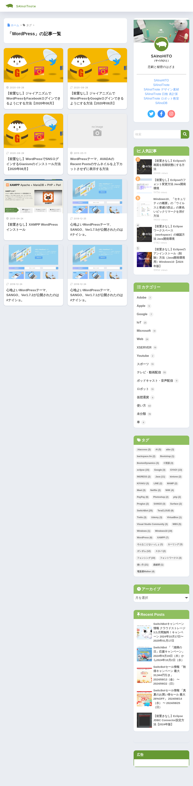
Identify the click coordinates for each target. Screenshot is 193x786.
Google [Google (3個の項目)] (159, 473)
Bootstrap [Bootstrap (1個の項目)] (167, 459)
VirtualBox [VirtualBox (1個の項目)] (174, 520)
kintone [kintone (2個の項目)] (175, 479)
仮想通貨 (146, 400)
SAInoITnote (25, 5)
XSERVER (147, 349)
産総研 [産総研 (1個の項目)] (158, 568)
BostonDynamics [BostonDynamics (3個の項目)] (148, 466)
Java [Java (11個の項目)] (160, 479)
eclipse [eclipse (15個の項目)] (143, 473)
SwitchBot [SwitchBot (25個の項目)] (145, 513)
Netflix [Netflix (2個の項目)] (155, 493)
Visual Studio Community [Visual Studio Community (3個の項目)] (152, 527)
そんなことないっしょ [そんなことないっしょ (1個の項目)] (150, 547)
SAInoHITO (161, 80)
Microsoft (147, 332)
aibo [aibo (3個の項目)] (170, 452)
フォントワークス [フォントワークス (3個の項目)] (171, 561)
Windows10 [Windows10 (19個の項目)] (163, 534)
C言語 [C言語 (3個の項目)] (168, 466)
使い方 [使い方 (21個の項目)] (143, 568)
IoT (142, 324)
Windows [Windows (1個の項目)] (143, 534)
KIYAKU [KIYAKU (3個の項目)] (143, 486)
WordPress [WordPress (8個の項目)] (144, 540)
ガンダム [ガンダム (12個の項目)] (144, 554)
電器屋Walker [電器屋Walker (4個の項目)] (146, 574)
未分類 (144, 416)
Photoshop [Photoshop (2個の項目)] (160, 500)
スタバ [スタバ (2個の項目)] (160, 554)
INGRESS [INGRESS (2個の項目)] (144, 479)
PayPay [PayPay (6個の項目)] (143, 500)
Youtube (146, 357)
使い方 (144, 408)
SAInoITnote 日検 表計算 (161, 94)
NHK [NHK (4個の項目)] (169, 493)
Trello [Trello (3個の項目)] (141, 520)
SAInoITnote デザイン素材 (161, 89)
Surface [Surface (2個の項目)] (176, 507)
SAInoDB (161, 103)
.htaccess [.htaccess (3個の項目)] (144, 452)
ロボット (146, 391)
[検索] (185, 134)
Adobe (145, 298)
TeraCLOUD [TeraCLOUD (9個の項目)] (166, 513)
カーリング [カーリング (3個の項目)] (175, 547)
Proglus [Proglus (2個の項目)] (143, 507)
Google (145, 315)
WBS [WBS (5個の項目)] (176, 527)
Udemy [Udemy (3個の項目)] (156, 520)
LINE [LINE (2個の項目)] (158, 486)
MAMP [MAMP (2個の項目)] (172, 486)
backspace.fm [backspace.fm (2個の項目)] (146, 459)
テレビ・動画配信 (152, 374)
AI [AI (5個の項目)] (158, 452)
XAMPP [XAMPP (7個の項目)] (162, 540)
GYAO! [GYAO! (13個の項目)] (176, 473)
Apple (144, 307)
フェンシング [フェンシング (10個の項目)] (146, 561)
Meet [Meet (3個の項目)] (141, 493)
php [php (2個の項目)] (177, 500)
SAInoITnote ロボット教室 (161, 98)
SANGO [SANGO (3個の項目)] (159, 507)
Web (143, 341)
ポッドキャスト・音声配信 (159, 383)
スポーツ (146, 366)
